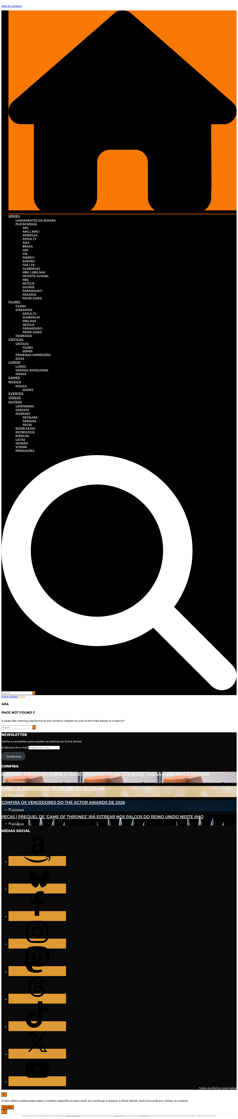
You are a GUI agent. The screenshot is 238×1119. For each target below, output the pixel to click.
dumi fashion (143, 1116)
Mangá (21, 373)
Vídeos (14, 398)
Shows (28, 389)
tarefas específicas (73, 1116)
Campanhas (25, 406)
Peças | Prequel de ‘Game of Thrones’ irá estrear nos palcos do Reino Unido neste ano (102, 816)
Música (14, 382)
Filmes (14, 302)
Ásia (26, 242)
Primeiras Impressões (33, 354)
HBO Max (29, 320)
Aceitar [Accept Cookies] (7, 1107)
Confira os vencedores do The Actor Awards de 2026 (63, 802)
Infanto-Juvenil (36, 275)
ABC (26, 227)
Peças (27, 424)
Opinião (22, 443)
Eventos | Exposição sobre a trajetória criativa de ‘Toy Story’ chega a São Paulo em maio (105, 774)
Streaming (24, 309)
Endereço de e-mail (14, 747)
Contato (22, 409)
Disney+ (29, 257)
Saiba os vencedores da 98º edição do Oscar (53, 788)
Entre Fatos (25, 428)
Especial (22, 435)
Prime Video (32, 298)
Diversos (23, 413)
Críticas (15, 339)
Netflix (28, 283)
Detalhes (30, 417)
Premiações (25, 450)
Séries (14, 216)
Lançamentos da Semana (36, 220)
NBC (26, 279)
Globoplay (31, 268)
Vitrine (21, 446)
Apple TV (30, 238)
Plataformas (26, 224)
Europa (29, 261)
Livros (14, 362)
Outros (29, 287)
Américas (30, 235)
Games (14, 377)
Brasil (28, 246)
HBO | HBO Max (34, 272)
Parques (29, 420)
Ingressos (24, 335)
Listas (20, 439)
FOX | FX (29, 264)
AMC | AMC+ (31, 231)
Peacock (29, 294)
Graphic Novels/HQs (32, 370)
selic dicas (118, 1116)
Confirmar (13, 756)
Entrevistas (25, 432)
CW (25, 253)
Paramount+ (33, 290)
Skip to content (11, 6)
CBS (25, 249)
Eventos (16, 393)
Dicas (20, 358)
